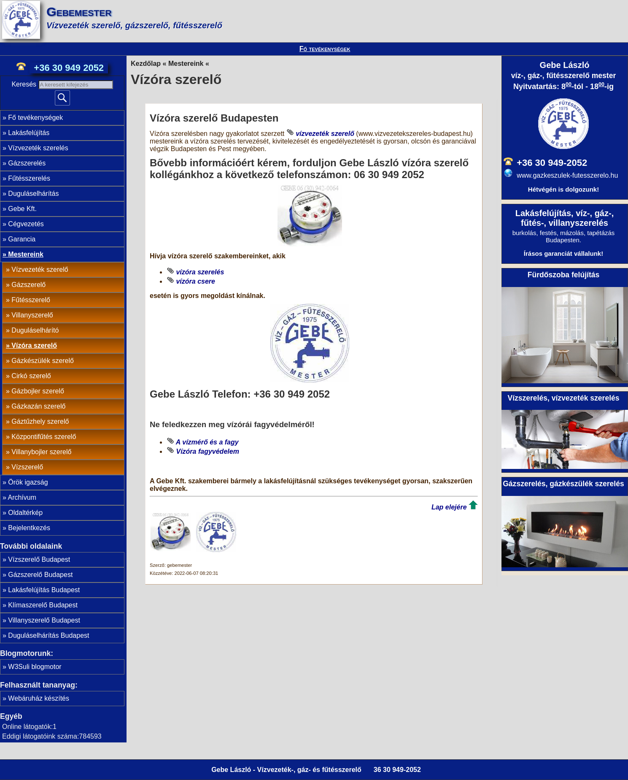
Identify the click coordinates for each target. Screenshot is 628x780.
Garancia (21, 239)
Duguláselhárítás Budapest (48, 635)
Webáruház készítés (38, 698)
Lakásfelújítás (28, 132)
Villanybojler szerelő (41, 451)
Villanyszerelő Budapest (44, 620)
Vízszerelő (27, 467)
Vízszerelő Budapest (39, 559)
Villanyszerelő (32, 315)
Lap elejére (449, 507)
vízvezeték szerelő (325, 133)
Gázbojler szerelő (37, 391)
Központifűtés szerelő (43, 436)
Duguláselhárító (35, 330)
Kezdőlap (146, 63)
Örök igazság (28, 482)
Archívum (22, 497)
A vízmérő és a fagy (207, 442)
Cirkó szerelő (31, 375)
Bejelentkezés (29, 527)
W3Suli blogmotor (34, 666)
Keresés (24, 84)
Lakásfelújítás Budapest (44, 589)
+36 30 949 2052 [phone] (69, 67)
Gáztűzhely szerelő (40, 421)
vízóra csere (195, 281)
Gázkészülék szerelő (42, 360)
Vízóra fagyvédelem (207, 451)
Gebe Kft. (22, 208)
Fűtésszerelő (30, 299)
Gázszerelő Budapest (40, 574)
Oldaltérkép (25, 512)
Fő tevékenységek (324, 48)
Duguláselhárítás (33, 193)
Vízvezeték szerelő (39, 269)
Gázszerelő (28, 284)
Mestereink (25, 254)
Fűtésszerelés (29, 178)
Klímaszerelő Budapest (43, 605)
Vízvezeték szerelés (38, 148)
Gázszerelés (27, 163)
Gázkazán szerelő (38, 406)
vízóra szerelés (200, 272)
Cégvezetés (26, 224)
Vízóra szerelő (34, 345)
